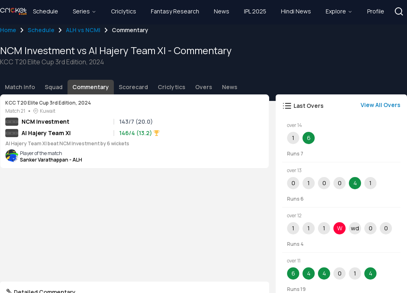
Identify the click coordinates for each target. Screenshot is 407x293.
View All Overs (380, 105)
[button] (399, 11)
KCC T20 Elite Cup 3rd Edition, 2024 (48, 103)
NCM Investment (46, 121)
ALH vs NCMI (83, 30)
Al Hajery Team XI (46, 133)
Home (8, 30)
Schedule (41, 30)
